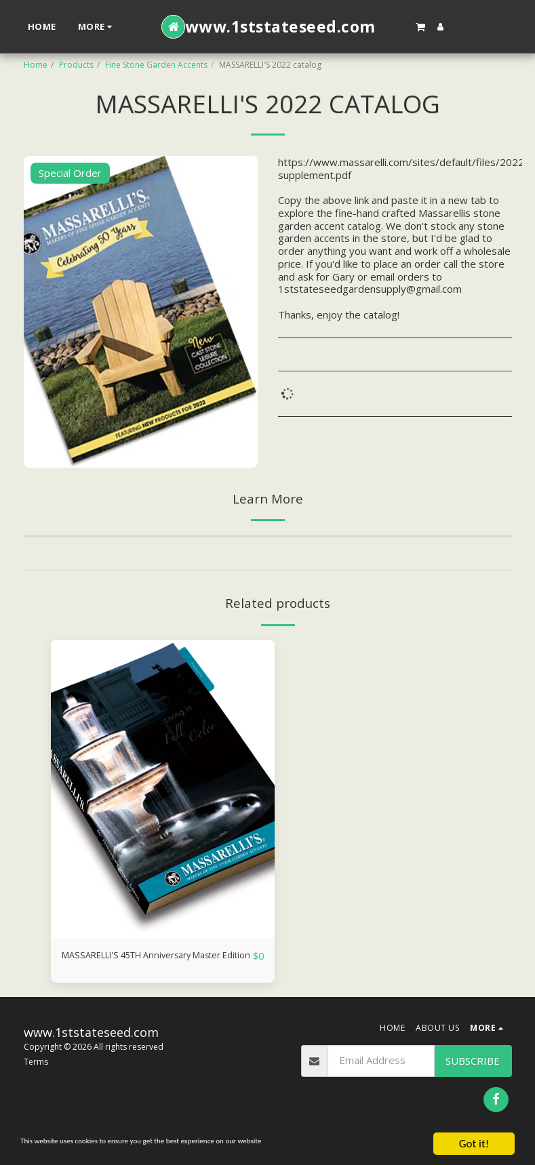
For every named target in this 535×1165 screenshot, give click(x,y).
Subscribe (472, 1076)
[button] (420, 26)
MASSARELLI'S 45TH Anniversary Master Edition (139, 964)
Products (76, 64)
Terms (36, 1078)
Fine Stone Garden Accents (156, 64)
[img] (163, 789)
